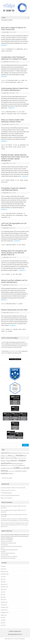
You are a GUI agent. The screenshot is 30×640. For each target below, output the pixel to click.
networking (9, 113)
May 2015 (3, 594)
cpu (14, 274)
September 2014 (4, 612)
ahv (25, 49)
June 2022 (3, 566)
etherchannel (9, 215)
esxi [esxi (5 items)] (9, 456)
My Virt (2, 548)
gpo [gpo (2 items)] (12, 455)
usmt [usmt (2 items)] (8, 468)
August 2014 (3, 615)
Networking (11, 80)
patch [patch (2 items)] (18, 463)
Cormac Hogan (4, 544)
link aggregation (19, 215)
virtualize (10, 331)
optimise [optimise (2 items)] (14, 463)
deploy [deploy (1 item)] (27, 453)
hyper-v (3, 146)
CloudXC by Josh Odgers (6, 541)
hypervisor (3, 113)
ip (26, 49)
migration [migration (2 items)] (3, 460)
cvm (26, 80)
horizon (20, 329)
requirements (4, 217)
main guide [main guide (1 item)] (19, 458)
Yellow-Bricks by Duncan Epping (8, 558)
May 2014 (3, 622)
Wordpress (22, 638)
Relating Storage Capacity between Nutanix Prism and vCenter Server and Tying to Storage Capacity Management (14, 157)
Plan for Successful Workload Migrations (10, 495)
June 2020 (3, 576)
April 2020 (3, 581)
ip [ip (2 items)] (11, 458)
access (23, 111)
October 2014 (4, 609)
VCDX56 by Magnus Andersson (8, 553)
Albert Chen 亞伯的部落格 (7, 539)
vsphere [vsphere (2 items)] (24, 471)
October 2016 (4, 584)
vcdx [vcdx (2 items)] (11, 468)
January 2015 (4, 604)
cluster (22, 80)
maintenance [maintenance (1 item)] (24, 458)
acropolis (15, 329)
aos (18, 144)
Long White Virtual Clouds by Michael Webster (11, 546)
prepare (19, 146)
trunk (18, 113)
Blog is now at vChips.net (6, 497)
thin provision (4, 182)
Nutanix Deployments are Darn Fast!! (14, 310)
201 (20, 111)
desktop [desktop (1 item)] (6, 455)
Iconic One (7, 638)
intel (17, 274)
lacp (7, 146)
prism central (9, 50)
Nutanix (16, 80)
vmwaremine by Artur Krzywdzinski (9, 556)
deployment (23, 144)
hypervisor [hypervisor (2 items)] (8, 458)
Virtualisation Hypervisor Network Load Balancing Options (13, 189)
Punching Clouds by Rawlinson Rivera (9, 549)
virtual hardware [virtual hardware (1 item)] (11, 471)
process (24, 146)
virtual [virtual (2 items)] (21, 468)
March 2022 (3, 568)
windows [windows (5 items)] (4, 473)
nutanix (3, 50)
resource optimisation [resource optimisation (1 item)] (12, 465)
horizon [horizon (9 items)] (19, 455)
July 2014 (3, 617)
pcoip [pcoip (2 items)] (21, 463)
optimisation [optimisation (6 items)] (6, 463)
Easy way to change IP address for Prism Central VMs (13, 28)
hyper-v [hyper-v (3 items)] (3, 458)
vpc (9, 217)
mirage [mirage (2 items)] (8, 460)
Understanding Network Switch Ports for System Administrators (14, 89)
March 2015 (3, 599)
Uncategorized (9, 49)
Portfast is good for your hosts (8, 490)
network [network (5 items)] (13, 461)
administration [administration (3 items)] (5, 453)
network (10, 146)
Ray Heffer (3, 551)
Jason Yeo (5, 32)
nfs (18, 180)
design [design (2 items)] (2, 455)
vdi (6, 331)
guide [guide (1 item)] (15, 455)
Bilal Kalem (3, 506)
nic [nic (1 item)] (17, 460)
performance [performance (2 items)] (4, 465)
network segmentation (11, 82)
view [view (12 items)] (17, 467)
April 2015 (3, 597)
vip (22, 82)
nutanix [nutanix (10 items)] (22, 460)
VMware (12, 180)
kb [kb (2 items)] (13, 458)
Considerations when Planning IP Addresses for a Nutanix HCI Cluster (14, 58)
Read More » (4, 45)
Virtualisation (19, 213)
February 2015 (4, 602)
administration (19, 49)
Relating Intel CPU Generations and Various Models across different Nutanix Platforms (14, 252)
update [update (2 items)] (20, 465)
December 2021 (4, 571)
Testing (3, 148)
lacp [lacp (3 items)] (15, 458)
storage (26, 180)
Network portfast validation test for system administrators (14, 281)
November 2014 (4, 607)
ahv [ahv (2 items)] (11, 453)
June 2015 (3, 591)
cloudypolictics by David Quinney (8, 543)
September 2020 (4, 574)
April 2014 (3, 625)
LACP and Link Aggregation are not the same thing (17, 520)
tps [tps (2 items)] (17, 465)
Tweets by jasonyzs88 (7, 477)
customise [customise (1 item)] (24, 453)
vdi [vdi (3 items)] (13, 468)
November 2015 (4, 586)
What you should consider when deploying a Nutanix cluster (12, 121)
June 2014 (3, 620)
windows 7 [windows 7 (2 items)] (11, 473)
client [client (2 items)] (20, 453)
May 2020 (3, 579)
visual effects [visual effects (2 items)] (18, 471)
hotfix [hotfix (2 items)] (25, 455)
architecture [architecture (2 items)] (15, 453)
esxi (2, 82)
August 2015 (3, 589)
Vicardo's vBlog (4, 554)
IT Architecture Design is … (7, 492)
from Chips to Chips (13, 351)
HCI (7, 80)
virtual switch (24, 113)
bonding (3, 215)
